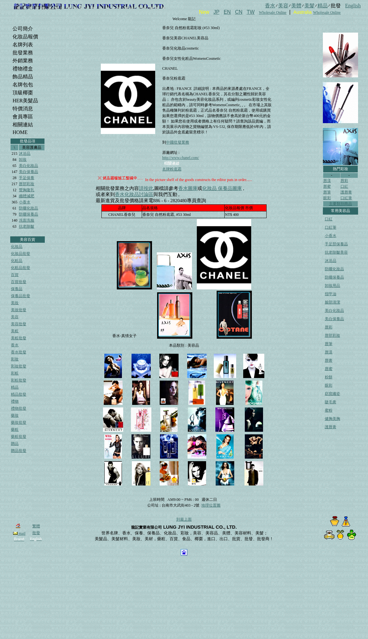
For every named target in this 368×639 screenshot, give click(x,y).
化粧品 (16, 260)
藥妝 (15, 415)
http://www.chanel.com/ (180, 157)
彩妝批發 (18, 366)
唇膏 (328, 360)
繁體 (36, 526)
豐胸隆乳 (26, 190)
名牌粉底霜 (171, 169)
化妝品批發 (20, 253)
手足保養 (26, 178)
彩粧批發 (18, 380)
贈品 (15, 443)
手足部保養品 (336, 244)
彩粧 (15, 373)
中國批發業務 (177, 142)
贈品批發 (18, 450)
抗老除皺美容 (336, 252)
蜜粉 (328, 410)
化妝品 (16, 246)
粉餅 (328, 377)
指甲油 (330, 294)
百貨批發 (18, 282)
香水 (15, 345)
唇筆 (327, 192)
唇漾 (327, 180)
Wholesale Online (272, 12)
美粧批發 (18, 338)
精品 (15, 387)
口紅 (344, 186)
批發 (36, 533)
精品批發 (18, 394)
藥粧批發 (18, 436)
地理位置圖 (210, 505)
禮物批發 (18, 408)
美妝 (15, 303)
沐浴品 (24, 153)
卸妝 (23, 159)
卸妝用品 (332, 285)
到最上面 (184, 519)
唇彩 (344, 180)
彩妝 (15, 359)
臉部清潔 (332, 302)
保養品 (16, 289)
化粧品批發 (20, 267)
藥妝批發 (18, 422)
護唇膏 (346, 192)
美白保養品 (28, 172)
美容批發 (18, 324)
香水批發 (18, 352)
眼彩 (327, 198)
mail (19, 533)
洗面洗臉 (26, 220)
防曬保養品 (28, 214)
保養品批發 (20, 296)
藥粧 (15, 429)
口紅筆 (346, 198)
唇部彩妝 (26, 184)
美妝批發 (18, 310)
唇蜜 (327, 186)
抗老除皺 (26, 226)
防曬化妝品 (28, 208)
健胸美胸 (332, 418)
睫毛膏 (330, 402)
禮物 (15, 401)
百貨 (15, 274)
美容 (15, 317)
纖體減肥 (26, 196)
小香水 (24, 202)
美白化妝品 (28, 165)
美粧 (15, 331)
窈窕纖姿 (332, 393)
